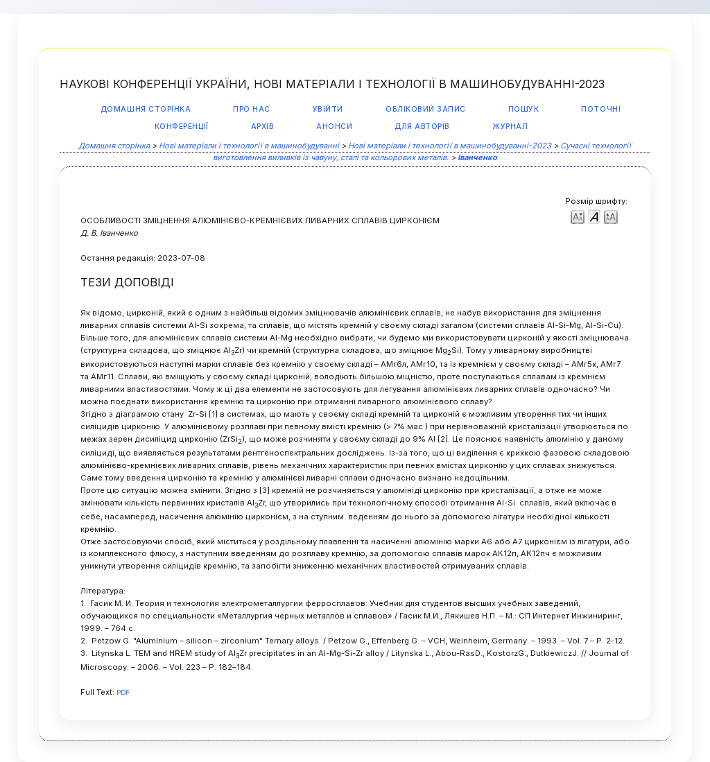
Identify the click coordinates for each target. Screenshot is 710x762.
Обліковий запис (426, 109)
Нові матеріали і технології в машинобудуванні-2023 (449, 145)
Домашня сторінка (146, 109)
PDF (123, 692)
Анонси (334, 126)
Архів (263, 126)
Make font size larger (611, 216)
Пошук (523, 109)
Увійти (328, 109)
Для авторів (422, 126)
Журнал (510, 126)
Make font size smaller (578, 216)
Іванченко (477, 157)
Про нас (251, 109)
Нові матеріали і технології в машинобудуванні (249, 145)
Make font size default (594, 216)
